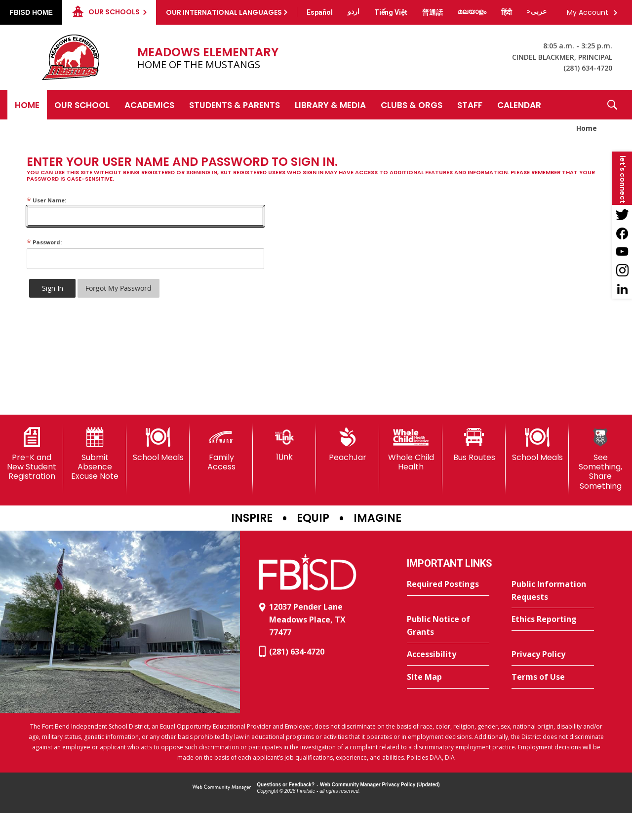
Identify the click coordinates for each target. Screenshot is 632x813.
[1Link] (284, 444)
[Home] (27, 104)
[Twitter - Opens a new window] (622, 214)
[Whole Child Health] (410, 449)
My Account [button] (587, 12)
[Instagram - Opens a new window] (622, 270)
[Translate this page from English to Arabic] (537, 11)
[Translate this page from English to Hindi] (506, 12)
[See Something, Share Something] (600, 459)
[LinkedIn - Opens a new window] (622, 289)
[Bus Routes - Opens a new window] (474, 444)
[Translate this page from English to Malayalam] (472, 11)
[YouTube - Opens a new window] (622, 252)
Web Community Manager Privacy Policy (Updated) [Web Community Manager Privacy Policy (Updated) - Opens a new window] (380, 784)
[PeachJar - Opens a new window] (347, 444)
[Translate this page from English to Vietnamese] (390, 12)
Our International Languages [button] (224, 12)
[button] (612, 104)
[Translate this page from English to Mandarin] (432, 12)
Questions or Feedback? (286, 784)
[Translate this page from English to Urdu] (353, 11)
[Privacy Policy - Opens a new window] (553, 654)
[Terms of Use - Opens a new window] (553, 677)
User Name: (46, 200)
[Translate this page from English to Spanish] (320, 12)
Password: (44, 242)
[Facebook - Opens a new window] (622, 233)
